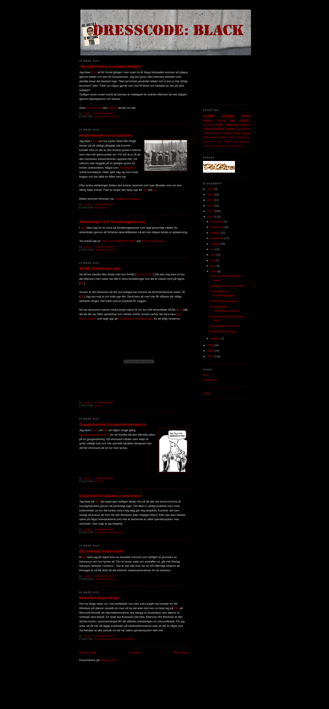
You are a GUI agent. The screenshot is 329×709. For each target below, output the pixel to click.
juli (212, 249)
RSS (206, 375)
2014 (210, 194)
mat (97, 116)
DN (95, 72)
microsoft (115, 532)
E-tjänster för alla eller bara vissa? (110, 496)
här (145, 189)
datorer (101, 532)
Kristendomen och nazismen (105, 135)
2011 (210, 211)
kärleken (216, 133)
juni (213, 254)
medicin (228, 133)
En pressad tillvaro (153, 241)
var (155, 189)
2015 (210, 189)
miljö (237, 133)
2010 (210, 216)
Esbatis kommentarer (127, 198)
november (216, 227)
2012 (210, 205)
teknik (246, 129)
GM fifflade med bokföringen (135, 318)
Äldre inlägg (180, 652)
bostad (231, 129)
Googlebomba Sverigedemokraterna (112, 424)
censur (208, 124)
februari (215, 338)
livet (232, 120)
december (216, 221)
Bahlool (112, 107)
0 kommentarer (103, 113)
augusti (215, 243)
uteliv (219, 124)
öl (243, 146)
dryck (205, 146)
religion (101, 208)
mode (104, 116)
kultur (207, 129)
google (227, 141)
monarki (240, 137)
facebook (213, 146)
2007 (210, 356)
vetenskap (237, 146)
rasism (228, 146)
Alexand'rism (94, 107)
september (217, 238)
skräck (206, 141)
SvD (95, 141)
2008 (210, 350)
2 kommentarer (103, 576)
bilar (98, 406)
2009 (210, 345)
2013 (210, 200)
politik (115, 116)
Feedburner (210, 380)
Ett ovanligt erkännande (101, 551)
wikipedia (244, 141)
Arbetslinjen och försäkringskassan (112, 222)
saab (235, 141)
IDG (97, 501)
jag (239, 129)
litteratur (219, 129)
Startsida (134, 652)
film (214, 141)
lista (219, 141)
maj (213, 260)
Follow (207, 393)
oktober (215, 232)
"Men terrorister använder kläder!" (110, 67)
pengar (100, 250)
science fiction (225, 137)
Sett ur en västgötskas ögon (118, 241)
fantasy (245, 133)
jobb (205, 137)
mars (213, 271)
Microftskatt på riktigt (99, 598)
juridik (221, 146)
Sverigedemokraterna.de (94, 434)
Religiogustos (127, 167)
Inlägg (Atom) (109, 660)
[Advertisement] (224, 77)
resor (212, 137)
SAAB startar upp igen (100, 268)
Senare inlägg (87, 652)
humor (245, 124)
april (213, 265)
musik (221, 120)
